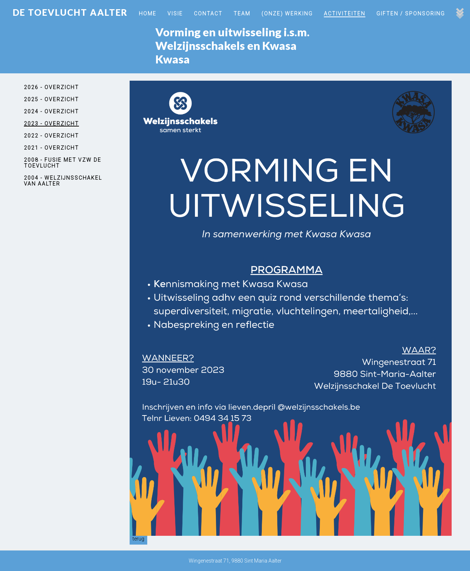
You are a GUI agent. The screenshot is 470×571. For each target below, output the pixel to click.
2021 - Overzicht (51, 148)
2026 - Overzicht (51, 87)
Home (147, 14)
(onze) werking (287, 14)
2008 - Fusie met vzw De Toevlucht (62, 163)
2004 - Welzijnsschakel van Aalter (63, 181)
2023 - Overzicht (51, 124)
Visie (175, 14)
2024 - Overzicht (51, 111)
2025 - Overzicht (51, 99)
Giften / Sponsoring (410, 14)
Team (242, 14)
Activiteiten (344, 14)
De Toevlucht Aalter (70, 12)
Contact (208, 14)
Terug (138, 539)
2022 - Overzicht (51, 136)
